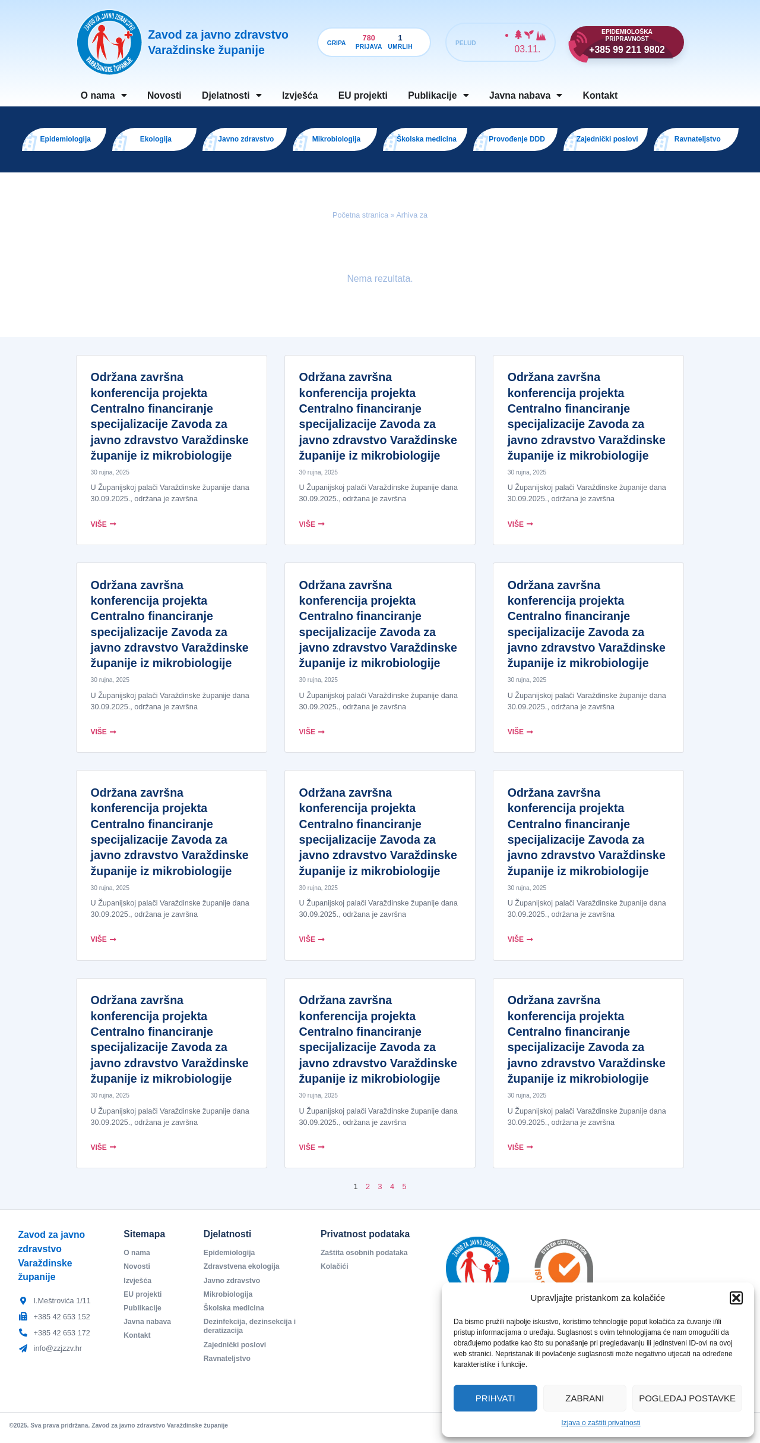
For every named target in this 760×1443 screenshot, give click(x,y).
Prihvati (495, 1398)
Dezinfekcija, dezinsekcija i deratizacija (249, 1333)
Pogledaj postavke (687, 1398)
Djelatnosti (231, 95)
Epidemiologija (230, 1257)
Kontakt (600, 95)
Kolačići (335, 1272)
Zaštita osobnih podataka (366, 1257)
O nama (104, 95)
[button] (736, 1298)
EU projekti (363, 95)
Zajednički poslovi (236, 1351)
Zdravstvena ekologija (243, 1272)
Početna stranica (360, 220)
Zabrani (584, 1398)
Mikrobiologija (229, 1300)
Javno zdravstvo (233, 1285)
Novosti (164, 95)
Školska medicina (235, 1314)
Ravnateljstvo (228, 1366)
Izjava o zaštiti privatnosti (600, 1423)
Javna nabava (525, 95)
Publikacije (438, 95)
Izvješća (300, 95)
